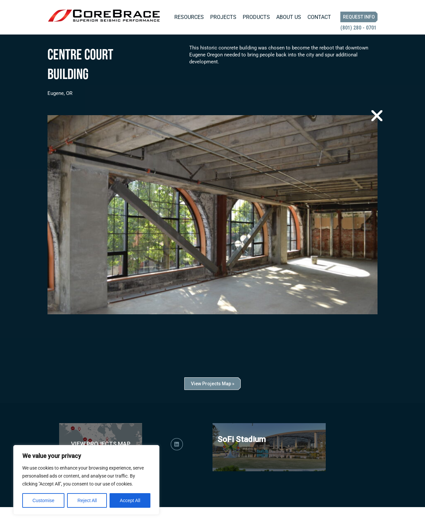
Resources (189, 17)
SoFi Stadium (241, 460)
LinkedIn (177, 465)
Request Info (359, 17)
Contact (319, 17)
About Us (288, 17)
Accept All (130, 500)
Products (256, 17)
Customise (43, 500)
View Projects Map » (212, 404)
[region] (86, 480)
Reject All (87, 500)
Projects (223, 17)
